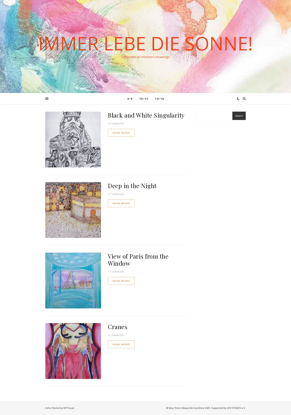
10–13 (143, 98)
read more (121, 132)
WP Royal (68, 408)
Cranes (117, 327)
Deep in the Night (132, 186)
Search (239, 115)
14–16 (159, 98)
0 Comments (116, 123)
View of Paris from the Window (138, 259)
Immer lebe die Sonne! (145, 43)
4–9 (130, 98)
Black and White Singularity (146, 115)
